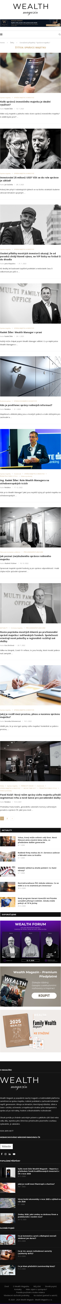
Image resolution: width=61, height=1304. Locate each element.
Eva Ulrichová (9, 646)
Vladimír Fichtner (11, 564)
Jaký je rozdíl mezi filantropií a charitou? (36, 1184)
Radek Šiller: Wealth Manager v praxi (21, 332)
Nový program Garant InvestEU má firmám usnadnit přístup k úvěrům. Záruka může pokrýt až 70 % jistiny (37, 901)
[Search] (59, 34)
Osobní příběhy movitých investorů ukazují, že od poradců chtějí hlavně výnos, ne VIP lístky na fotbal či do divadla (30, 256)
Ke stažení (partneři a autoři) (45, 1296)
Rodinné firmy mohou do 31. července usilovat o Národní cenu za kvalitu (39, 854)
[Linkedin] (10, 1155)
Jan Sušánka (9, 185)
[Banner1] (30, 942)
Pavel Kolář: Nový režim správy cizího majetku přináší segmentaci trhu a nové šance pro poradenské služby (30, 797)
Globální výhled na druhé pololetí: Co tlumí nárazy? (37, 869)
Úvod (6, 1287)
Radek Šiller (9, 109)
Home (2, 42)
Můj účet (37, 1287)
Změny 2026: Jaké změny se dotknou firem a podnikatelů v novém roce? (38, 1216)
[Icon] (30, 449)
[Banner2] (30, 987)
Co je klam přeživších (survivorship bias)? (36, 1267)
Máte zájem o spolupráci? (36, 1290)
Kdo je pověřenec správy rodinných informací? (26, 405)
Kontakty (18, 1290)
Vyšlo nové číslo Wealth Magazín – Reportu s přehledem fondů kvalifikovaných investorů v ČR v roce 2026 (38, 1171)
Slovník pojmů (51, 1287)
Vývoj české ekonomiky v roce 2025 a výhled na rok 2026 (39, 1201)
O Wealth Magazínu (21, 1287)
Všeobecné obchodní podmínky (16, 1296)
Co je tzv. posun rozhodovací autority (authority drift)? (35, 1252)
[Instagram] (6, 1155)
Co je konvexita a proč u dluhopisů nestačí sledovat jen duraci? (37, 1237)
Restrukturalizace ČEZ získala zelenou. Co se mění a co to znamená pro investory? (38, 885)
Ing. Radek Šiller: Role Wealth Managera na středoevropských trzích (24, 482)
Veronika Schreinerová (13, 722)
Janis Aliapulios (10, 264)
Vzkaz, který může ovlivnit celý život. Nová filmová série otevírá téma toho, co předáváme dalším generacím (37, 840)
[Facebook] (2, 1155)
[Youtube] (14, 1155)
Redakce (8, 409)
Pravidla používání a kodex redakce (30, 1293)
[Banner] (30, 1031)
